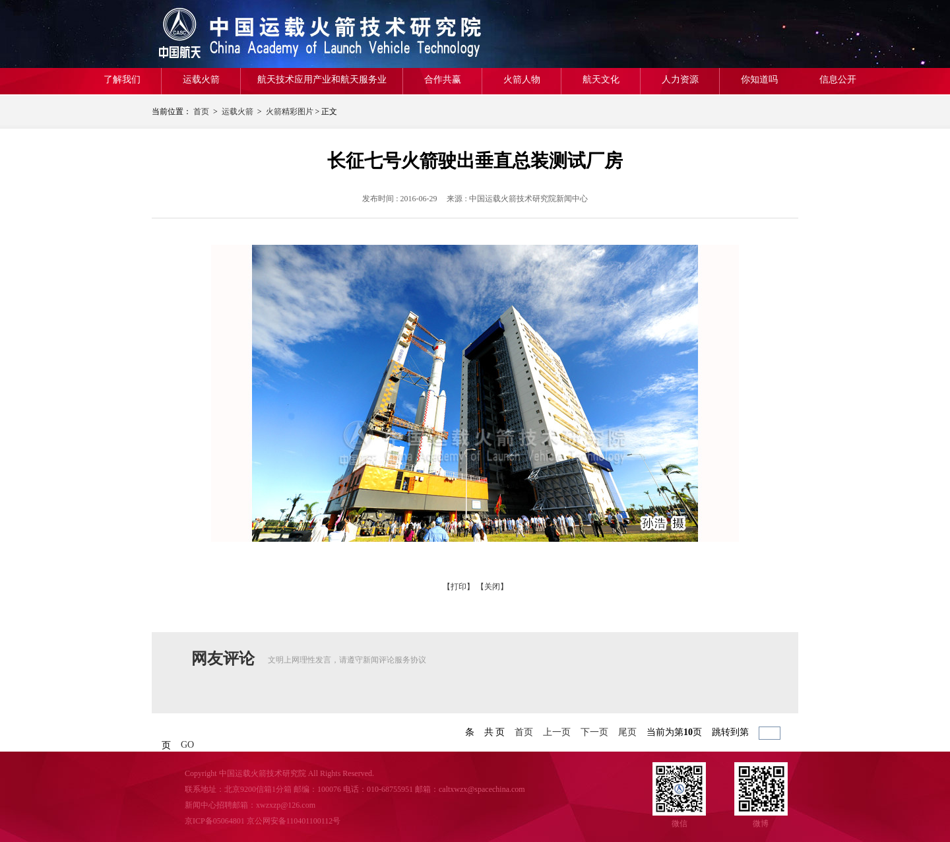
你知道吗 (759, 79)
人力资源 (680, 79)
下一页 (594, 732)
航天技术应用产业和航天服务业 (322, 79)
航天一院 (247, 34)
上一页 (557, 732)
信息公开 (837, 79)
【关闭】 (492, 586)
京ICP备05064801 (215, 821)
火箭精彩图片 (289, 111)
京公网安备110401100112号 (294, 821)
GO (187, 745)
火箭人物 (521, 79)
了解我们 (122, 79)
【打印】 (458, 586)
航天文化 (601, 79)
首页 (201, 111)
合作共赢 (442, 79)
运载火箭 (201, 79)
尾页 (627, 732)
